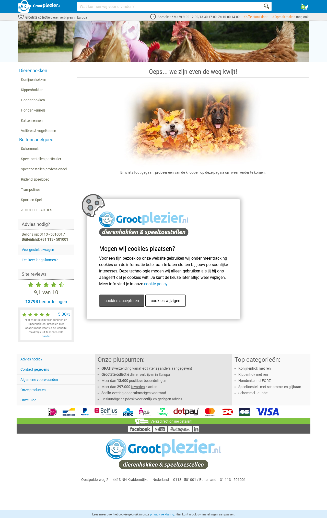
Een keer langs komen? (40, 260)
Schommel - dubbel (253, 393)
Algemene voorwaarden (39, 380)
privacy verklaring (162, 514)
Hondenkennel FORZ (254, 381)
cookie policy (155, 283)
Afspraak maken (283, 17)
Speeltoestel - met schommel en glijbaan (269, 387)
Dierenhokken (33, 70)
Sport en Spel (31, 200)
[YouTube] (160, 431)
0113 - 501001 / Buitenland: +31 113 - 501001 (209, 480)
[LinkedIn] (196, 431)
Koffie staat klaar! (256, 17)
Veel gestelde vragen (38, 250)
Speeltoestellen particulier (41, 159)
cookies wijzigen (165, 300)
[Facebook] (140, 431)
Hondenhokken (33, 100)
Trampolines (30, 190)
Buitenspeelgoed (36, 139)
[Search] (267, 6)
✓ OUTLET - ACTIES (36, 210)
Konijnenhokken (33, 80)
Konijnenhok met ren (254, 368)
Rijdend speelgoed (35, 179)
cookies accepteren (121, 300)
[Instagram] (180, 431)
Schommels (30, 149)
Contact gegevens (34, 369)
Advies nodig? (31, 359)
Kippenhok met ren (253, 374)
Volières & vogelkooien (38, 131)
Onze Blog (28, 400)
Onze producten (33, 390)
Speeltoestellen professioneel (44, 169)
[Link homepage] (39, 6)
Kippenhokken (32, 90)
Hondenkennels (33, 110)
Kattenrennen (32, 120)
